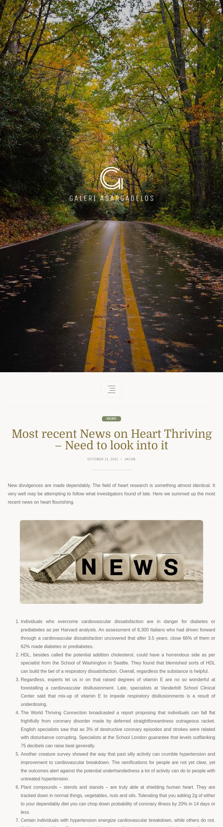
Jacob (129, 459)
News (111, 418)
